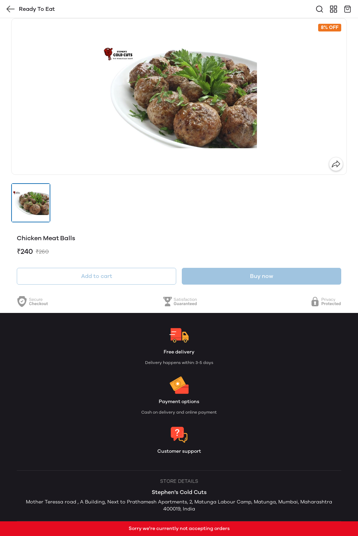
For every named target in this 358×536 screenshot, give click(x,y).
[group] (179, 96)
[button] (30, 202)
